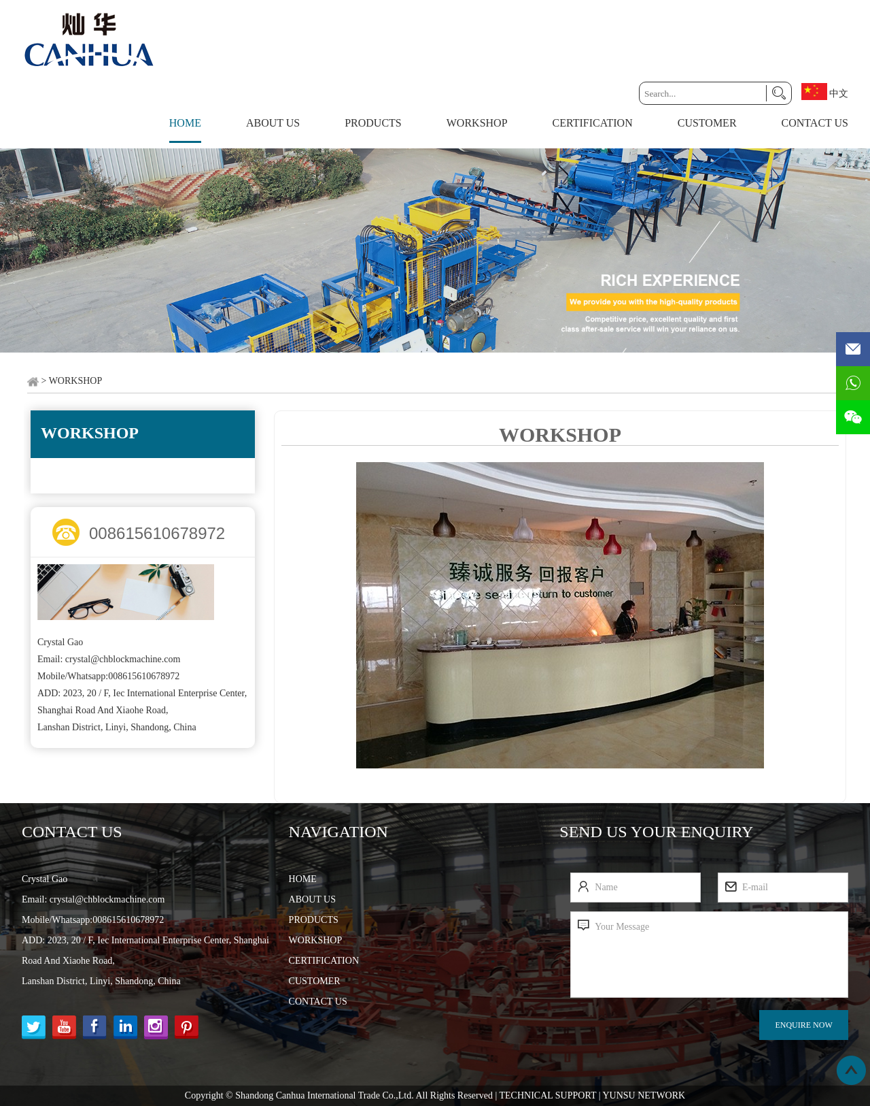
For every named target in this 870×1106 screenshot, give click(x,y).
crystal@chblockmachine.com (123, 659)
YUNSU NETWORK (643, 1095)
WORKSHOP (477, 123)
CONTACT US (815, 123)
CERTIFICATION (593, 123)
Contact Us (72, 832)
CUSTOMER (707, 123)
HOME (303, 879)
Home (185, 123)
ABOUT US (273, 123)
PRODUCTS (373, 123)
